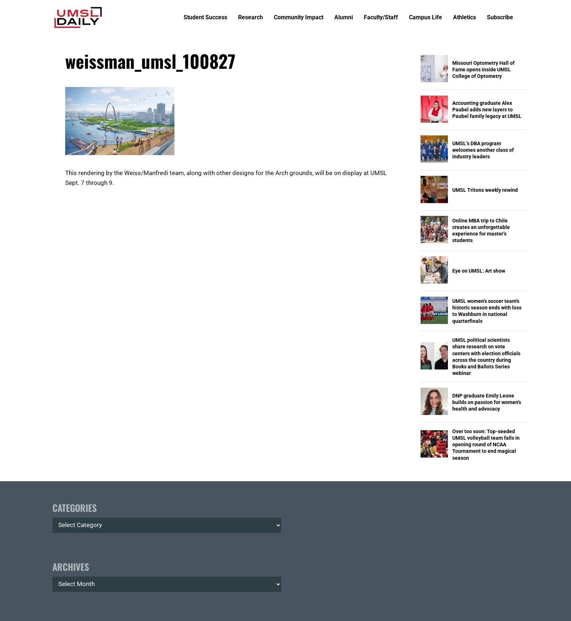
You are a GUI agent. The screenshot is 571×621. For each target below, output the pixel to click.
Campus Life (425, 18)
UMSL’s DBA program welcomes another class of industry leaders (483, 150)
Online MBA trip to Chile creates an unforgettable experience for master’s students (481, 231)
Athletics (464, 18)
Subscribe (500, 18)
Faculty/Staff (381, 18)
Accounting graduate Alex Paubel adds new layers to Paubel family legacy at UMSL (486, 109)
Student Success (205, 18)
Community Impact (298, 18)
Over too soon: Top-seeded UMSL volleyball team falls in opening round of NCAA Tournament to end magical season (486, 444)
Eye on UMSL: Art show (478, 271)
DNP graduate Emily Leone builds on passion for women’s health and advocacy (486, 402)
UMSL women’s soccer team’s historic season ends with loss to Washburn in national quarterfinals (486, 311)
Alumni (343, 18)
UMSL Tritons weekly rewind (485, 190)
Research (250, 18)
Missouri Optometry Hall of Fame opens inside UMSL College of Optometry (483, 69)
